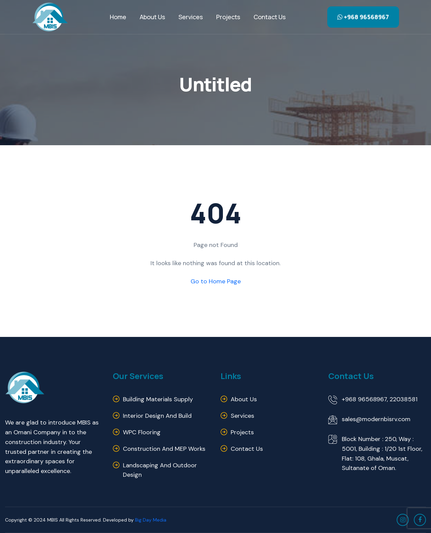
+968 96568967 (363, 17)
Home (118, 17)
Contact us (270, 17)
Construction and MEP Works (164, 449)
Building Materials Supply (158, 399)
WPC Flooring (142, 432)
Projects (228, 17)
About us (244, 399)
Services (190, 17)
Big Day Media (150, 520)
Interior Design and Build (157, 416)
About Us (152, 17)
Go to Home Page (216, 281)
